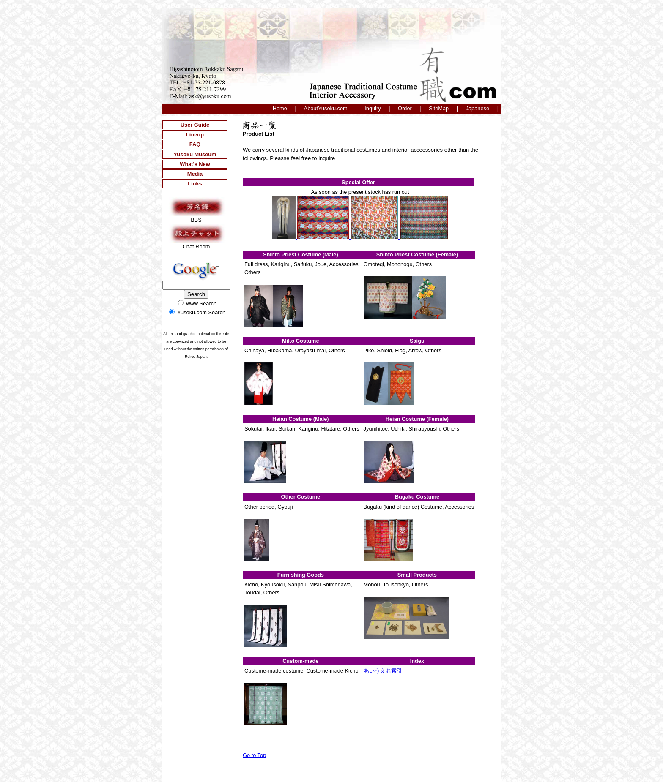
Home (280, 108)
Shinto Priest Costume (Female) (417, 254)
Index (417, 661)
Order (405, 108)
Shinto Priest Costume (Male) (300, 254)
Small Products (417, 575)
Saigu (417, 341)
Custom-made (300, 661)
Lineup (195, 134)
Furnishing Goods (300, 575)
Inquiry (372, 108)
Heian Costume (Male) (300, 419)
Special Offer (358, 182)
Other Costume (300, 496)
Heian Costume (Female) (417, 419)
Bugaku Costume (417, 496)
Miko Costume (300, 341)
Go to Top (254, 755)
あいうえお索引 (383, 671)
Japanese (478, 108)
